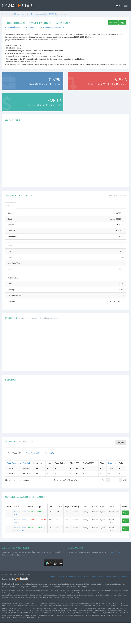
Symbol (26, 463)
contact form (115, 552)
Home (16, 14)
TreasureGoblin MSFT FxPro (46, 14)
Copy (122, 22)
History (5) (49, 453)
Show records (17, 480)
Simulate (113, 22)
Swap (110, 463)
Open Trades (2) (14, 453)
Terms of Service (75, 577)
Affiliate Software (96, 577)
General (11, 205)
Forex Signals (27, 14)
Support (85, 577)
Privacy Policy (62, 577)
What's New (123, 577)
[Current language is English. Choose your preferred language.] (118, 5)
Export (121, 442)
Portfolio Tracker (111, 577)
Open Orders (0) (33, 453)
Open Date (11, 463)
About (53, 577)
